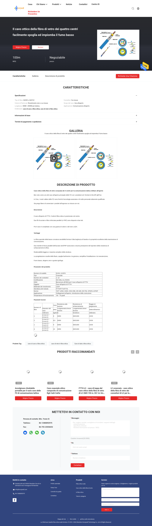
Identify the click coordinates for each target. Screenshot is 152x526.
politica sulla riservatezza (87, 519)
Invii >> (107, 509)
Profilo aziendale (55, 483)
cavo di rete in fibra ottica (59, 344)
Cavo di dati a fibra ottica (83, 344)
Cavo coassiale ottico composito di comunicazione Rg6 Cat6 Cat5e (59, 390)
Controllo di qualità (56, 491)
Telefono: (75, 453)
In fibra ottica (79, 492)
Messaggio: (75, 418)
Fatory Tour (54, 487)
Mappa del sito (62, 519)
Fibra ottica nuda (81, 484)
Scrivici (40, 47)
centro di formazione (97, 5)
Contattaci (77, 465)
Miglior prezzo (21, 47)
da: (73, 443)
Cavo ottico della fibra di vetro (84, 488)
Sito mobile (73, 519)
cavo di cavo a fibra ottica (36, 344)
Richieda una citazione (127, 76)
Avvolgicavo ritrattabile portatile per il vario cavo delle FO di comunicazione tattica (28, 390)
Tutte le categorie (81, 496)
